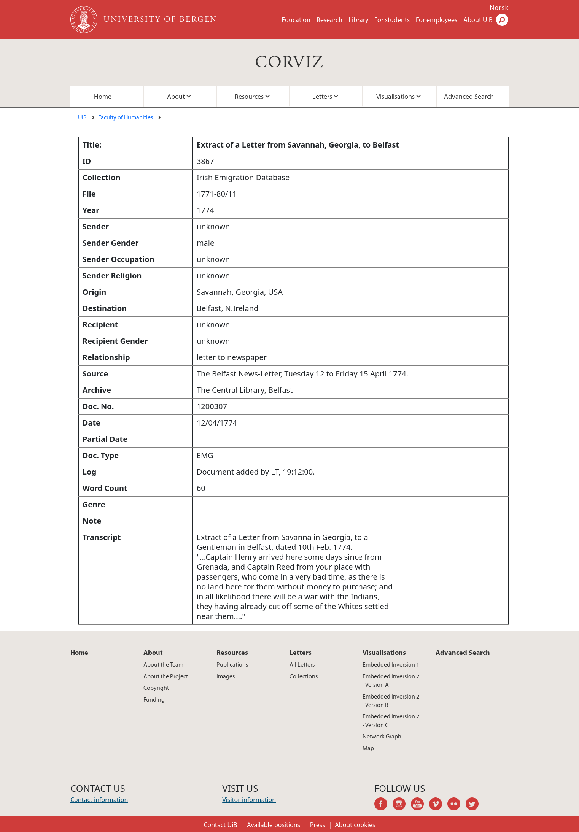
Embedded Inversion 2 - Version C (391, 720)
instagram (402, 805)
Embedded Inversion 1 (391, 664)
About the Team (163, 664)
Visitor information (249, 799)
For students (392, 19)
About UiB (478, 19)
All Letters (302, 664)
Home (102, 96)
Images (225, 676)
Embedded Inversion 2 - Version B (391, 700)
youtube (420, 805)
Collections (304, 676)
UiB (82, 117)
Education (296, 19)
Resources (249, 96)
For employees (436, 19)
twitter (475, 805)
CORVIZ (289, 62)
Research (329, 19)
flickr (456, 805)
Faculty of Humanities (125, 117)
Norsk (499, 7)
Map (368, 748)
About (176, 96)
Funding (154, 699)
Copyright (156, 687)
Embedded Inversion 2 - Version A (391, 680)
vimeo (438, 805)
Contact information (99, 799)
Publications (232, 664)
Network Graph (382, 736)
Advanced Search (469, 96)
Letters (322, 96)
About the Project (165, 676)
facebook (383, 805)
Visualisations (395, 96)
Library (358, 19)
